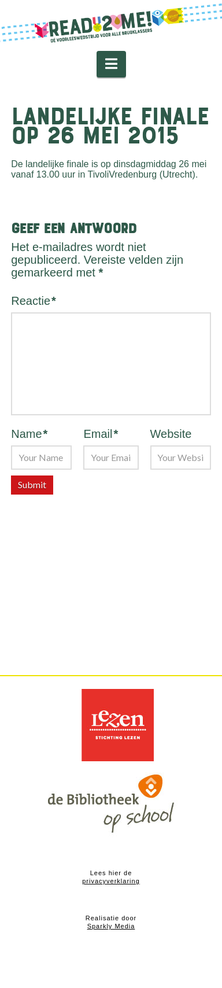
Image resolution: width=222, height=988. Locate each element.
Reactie (33, 300)
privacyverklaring (111, 881)
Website (171, 433)
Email (100, 433)
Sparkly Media (111, 926)
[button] (111, 64)
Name (29, 433)
